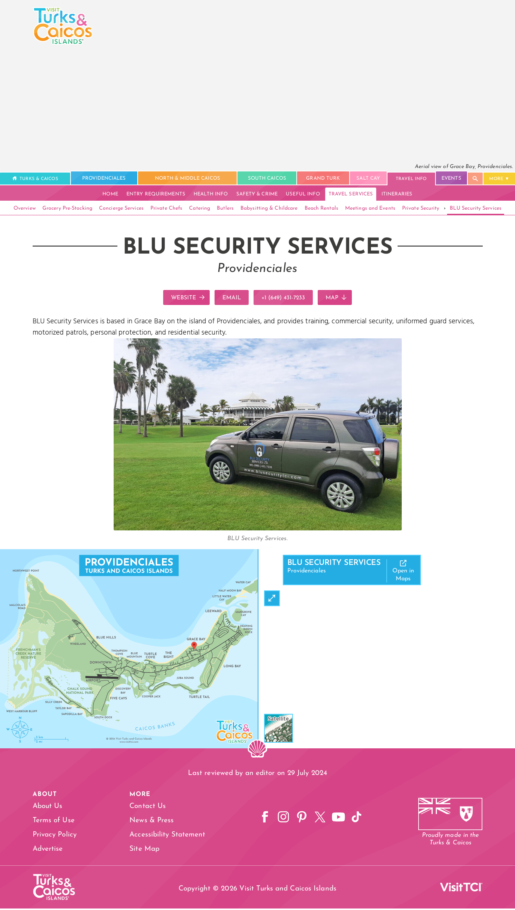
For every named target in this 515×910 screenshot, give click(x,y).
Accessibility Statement (165, 836)
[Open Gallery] (258, 529)
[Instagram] (280, 819)
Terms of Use (54, 822)
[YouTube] (339, 819)
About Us (48, 807)
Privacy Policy (55, 836)
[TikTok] (358, 819)
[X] (319, 819)
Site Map (142, 850)
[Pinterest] (300, 819)
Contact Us (145, 807)
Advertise (48, 850)
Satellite (278, 720)
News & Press (149, 822)
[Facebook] (260, 819)
